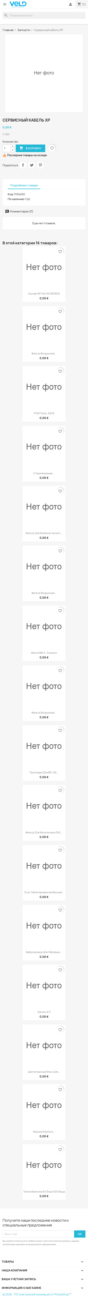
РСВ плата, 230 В (44, 413)
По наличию (16, 199)
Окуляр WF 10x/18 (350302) (44, 293)
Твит (31, 165)
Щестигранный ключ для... (44, 1071)
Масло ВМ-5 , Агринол (44, 652)
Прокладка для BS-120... (44, 772)
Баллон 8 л (44, 1012)
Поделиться (23, 165)
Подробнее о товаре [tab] (24, 185)
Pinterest (40, 165)
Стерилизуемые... (44, 473)
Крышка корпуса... (44, 1131)
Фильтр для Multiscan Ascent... (44, 533)
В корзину (30, 148)
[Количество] (7, 148)
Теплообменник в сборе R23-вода (44, 1191)
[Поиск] (44, 15)
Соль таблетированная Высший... (44, 892)
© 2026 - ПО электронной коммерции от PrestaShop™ (37, 1294)
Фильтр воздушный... (44, 353)
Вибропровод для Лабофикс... (44, 952)
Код (10, 194)
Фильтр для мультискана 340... (44, 832)
